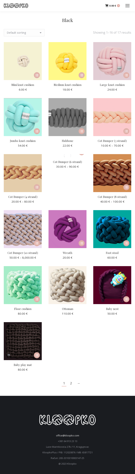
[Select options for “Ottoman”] (82, 299)
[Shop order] (24, 32)
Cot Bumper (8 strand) (112, 197)
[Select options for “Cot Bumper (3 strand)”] (126, 131)
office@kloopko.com (67, 435)
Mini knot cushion (22, 85)
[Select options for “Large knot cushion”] (126, 75)
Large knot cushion (112, 85)
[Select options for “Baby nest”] (126, 299)
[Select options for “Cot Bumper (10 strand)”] (37, 243)
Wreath (67, 253)
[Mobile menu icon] (127, 5)
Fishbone (67, 141)
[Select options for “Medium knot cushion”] (82, 75)
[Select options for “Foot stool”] (126, 243)
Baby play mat (23, 365)
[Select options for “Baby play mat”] (37, 355)
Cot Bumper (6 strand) (67, 162)
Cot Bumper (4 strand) (22, 197)
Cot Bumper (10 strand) (23, 253)
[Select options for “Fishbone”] (82, 131)
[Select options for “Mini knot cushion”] (37, 75)
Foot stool (112, 253)
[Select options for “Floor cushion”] (37, 299)
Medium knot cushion (67, 85)
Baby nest (112, 309)
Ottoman (67, 309)
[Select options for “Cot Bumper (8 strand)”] (126, 187)
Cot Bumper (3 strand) (112, 141)
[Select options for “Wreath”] (82, 243)
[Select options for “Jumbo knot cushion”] (37, 131)
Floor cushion (22, 309)
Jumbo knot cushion (23, 141)
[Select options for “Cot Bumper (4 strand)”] (37, 187)
